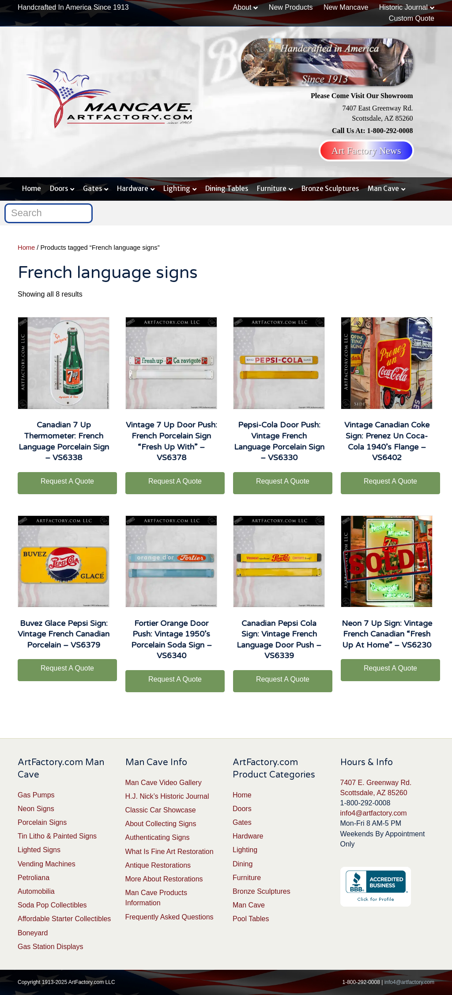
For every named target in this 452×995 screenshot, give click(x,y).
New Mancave (346, 7)
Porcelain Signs (42, 822)
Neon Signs (36, 808)
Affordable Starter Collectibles (64, 919)
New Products (291, 7)
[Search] (48, 213)
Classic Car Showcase (160, 810)
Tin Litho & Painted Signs (57, 836)
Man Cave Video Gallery (163, 782)
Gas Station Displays (50, 946)
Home (31, 188)
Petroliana (33, 877)
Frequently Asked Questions (169, 917)
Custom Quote (411, 18)
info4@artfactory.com (373, 813)
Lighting (176, 188)
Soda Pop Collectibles (52, 905)
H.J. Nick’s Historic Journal (167, 796)
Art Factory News (366, 150)
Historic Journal (403, 7)
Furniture (271, 188)
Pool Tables (251, 919)
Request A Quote (67, 481)
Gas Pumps (36, 795)
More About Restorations (164, 879)
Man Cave (383, 188)
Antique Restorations (158, 865)
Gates (92, 188)
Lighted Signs (39, 850)
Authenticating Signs (157, 837)
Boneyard (33, 933)
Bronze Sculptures (330, 188)
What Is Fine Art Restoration (169, 851)
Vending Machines (46, 864)
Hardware (132, 188)
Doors (59, 188)
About (242, 7)
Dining (242, 864)
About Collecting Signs (160, 823)
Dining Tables (226, 188)
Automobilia (36, 891)
